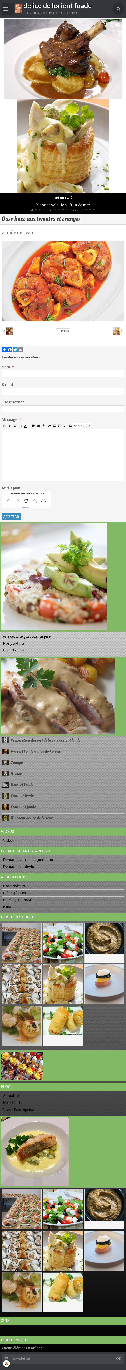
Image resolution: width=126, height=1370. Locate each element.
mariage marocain (19, 900)
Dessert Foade (22, 784)
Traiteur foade (22, 795)
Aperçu (82, 426)
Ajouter (11, 517)
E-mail (7, 384)
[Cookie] (6, 1363)
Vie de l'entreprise (18, 1109)
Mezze (16, 773)
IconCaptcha (25, 507)
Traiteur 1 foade (23, 807)
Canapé (17, 762)
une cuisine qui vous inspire (27, 636)
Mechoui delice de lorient (31, 818)
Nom (6, 367)
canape (9, 907)
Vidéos (8, 840)
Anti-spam (11, 488)
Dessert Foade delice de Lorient (36, 751)
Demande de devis (18, 867)
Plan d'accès (13, 650)
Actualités (12, 1096)
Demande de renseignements (28, 860)
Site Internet (13, 402)
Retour (63, 331)
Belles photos (14, 893)
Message (9, 420)
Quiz (7, 1330)
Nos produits (14, 643)
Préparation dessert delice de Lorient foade (45, 740)
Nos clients (12, 1103)
